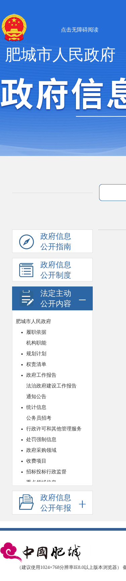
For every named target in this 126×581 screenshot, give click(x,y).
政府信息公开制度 (45, 271)
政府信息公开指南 (45, 242)
